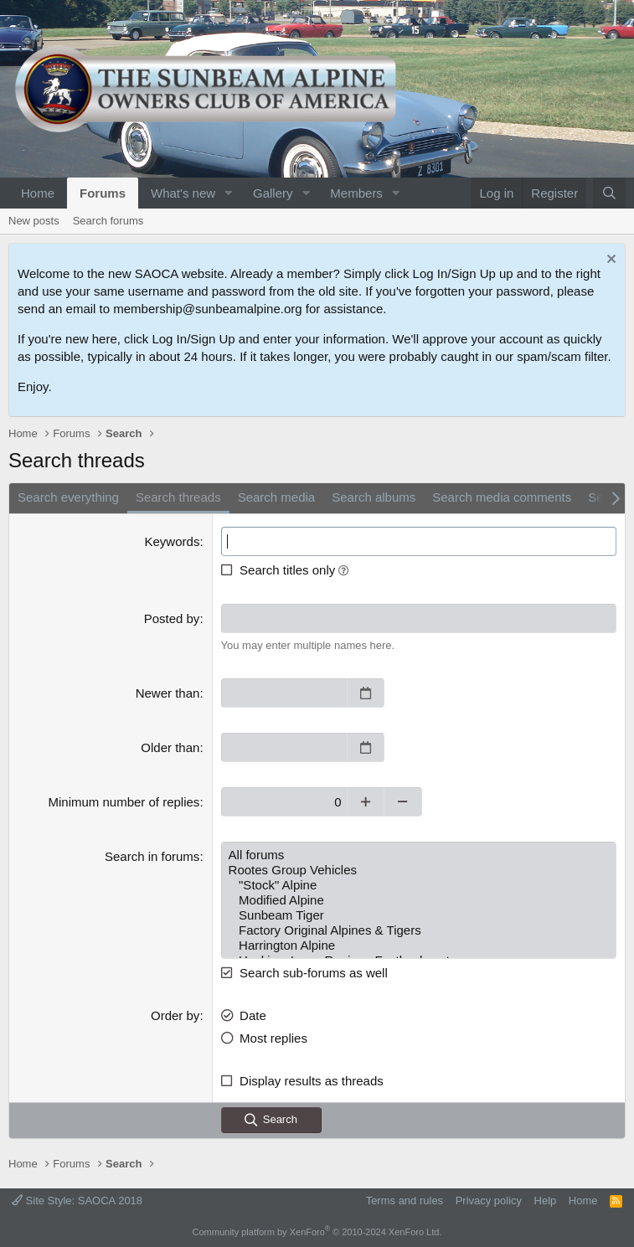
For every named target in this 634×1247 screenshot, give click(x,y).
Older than (170, 747)
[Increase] (365, 802)
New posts (33, 220)
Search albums (373, 497)
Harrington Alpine (419, 945)
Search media (277, 497)
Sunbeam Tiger (419, 915)
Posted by (172, 618)
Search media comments (501, 497)
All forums (419, 855)
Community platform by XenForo (317, 1232)
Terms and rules (404, 1200)
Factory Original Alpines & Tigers (419, 930)
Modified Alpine (419, 900)
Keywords (172, 541)
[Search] (609, 193)
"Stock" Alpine (419, 885)
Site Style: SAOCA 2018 (77, 1200)
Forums (103, 193)
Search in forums (152, 856)
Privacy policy (489, 1200)
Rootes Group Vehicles (419, 870)
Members (356, 193)
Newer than (168, 693)
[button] (228, 193)
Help (545, 1200)
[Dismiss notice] (609, 261)
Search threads (178, 497)
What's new (183, 193)
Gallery (273, 193)
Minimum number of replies (123, 802)
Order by (175, 1015)
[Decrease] (403, 802)
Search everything (68, 497)
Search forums (108, 220)
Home (37, 193)
